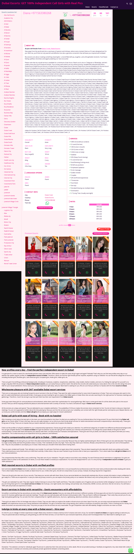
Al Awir (6, 22)
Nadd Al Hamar (9, 229)
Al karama (7, 46)
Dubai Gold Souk (9, 131)
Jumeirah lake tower (10, 196)
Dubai (6, 125)
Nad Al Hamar (8, 226)
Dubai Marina (8, 137)
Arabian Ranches (9, 93)
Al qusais (7, 63)
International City (9, 173)
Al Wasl (6, 87)
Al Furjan (7, 40)
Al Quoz (6, 60)
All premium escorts (100, 231)
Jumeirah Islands (9, 193)
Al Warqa (7, 84)
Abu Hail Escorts (9, 13)
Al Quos (6, 57)
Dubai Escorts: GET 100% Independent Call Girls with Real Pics (42, 3)
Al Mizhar (7, 51)
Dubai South (8, 140)
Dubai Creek (46, 46)
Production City (9, 241)
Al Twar (6, 81)
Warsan (6, 258)
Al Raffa (6, 66)
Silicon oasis (8, 247)
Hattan (6, 155)
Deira (6, 117)
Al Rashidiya (8, 69)
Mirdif (6, 217)
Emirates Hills (8, 143)
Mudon (6, 223)
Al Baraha (7, 28)
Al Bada (6, 25)
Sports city (7, 250)
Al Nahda (7, 54)
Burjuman (7, 108)
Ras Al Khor (7, 244)
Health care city (9, 158)
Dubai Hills (7, 134)
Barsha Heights (9, 96)
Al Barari (7, 31)
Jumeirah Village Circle (11, 199)
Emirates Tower (9, 146)
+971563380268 (79, 13)
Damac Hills (8, 114)
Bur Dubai (7, 99)
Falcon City (7, 149)
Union (6, 255)
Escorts (94, 4)
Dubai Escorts (55, 46)
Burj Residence (9, 105)
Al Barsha (7, 34)
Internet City (8, 176)
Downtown (7, 122)
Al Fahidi (6, 37)
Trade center (8, 253)
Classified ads (103, 4)
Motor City (7, 220)
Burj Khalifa (8, 102)
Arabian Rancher (9, 90)
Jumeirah (7, 190)
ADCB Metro (8, 19)
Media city (7, 214)
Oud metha (7, 232)
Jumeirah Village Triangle (10, 205)
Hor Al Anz (7, 164)
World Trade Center (10, 261)
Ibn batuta (7, 167)
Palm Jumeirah (8, 238)
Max (5, 211)
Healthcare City (9, 161)
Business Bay (8, 111)
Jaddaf (6, 187)
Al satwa (6, 78)
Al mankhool (8, 48)
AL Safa (6, 75)
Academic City (8, 16)
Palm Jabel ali (8, 235)
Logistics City (8, 208)
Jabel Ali (6, 185)
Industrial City (8, 170)
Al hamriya (7, 43)
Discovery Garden (9, 119)
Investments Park (9, 182)
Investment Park (9, 179)
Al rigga (6, 72)
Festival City (8, 152)
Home (87, 4)
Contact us (114, 4)
